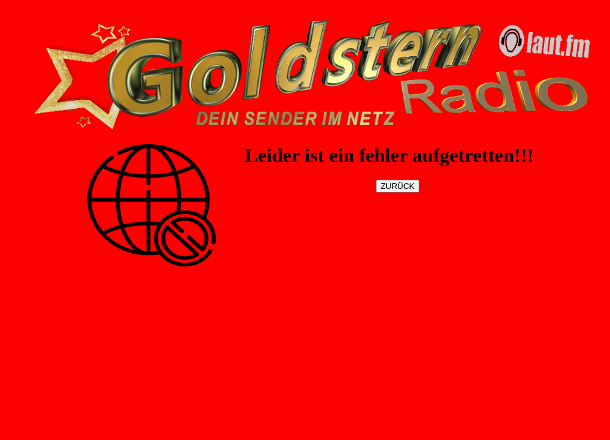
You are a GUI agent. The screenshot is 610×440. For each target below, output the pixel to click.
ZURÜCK (398, 186)
